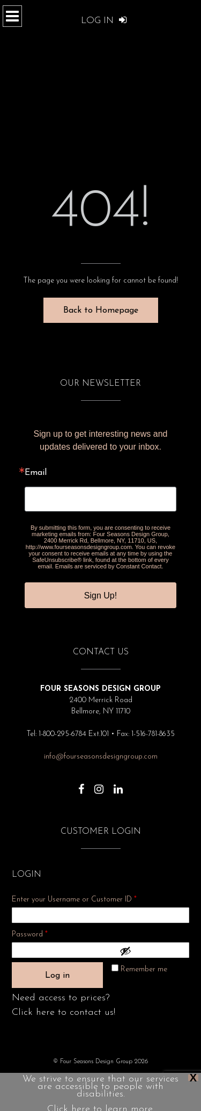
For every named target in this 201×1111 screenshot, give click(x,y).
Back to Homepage (100, 310)
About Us (102, 1077)
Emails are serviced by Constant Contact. (109, 566)
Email (36, 472)
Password (44, 933)
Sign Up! (100, 595)
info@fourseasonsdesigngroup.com (101, 757)
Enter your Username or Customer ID (74, 900)
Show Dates (139, 1077)
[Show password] (152, 951)
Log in (57, 975)
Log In (104, 20)
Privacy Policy (63, 1077)
